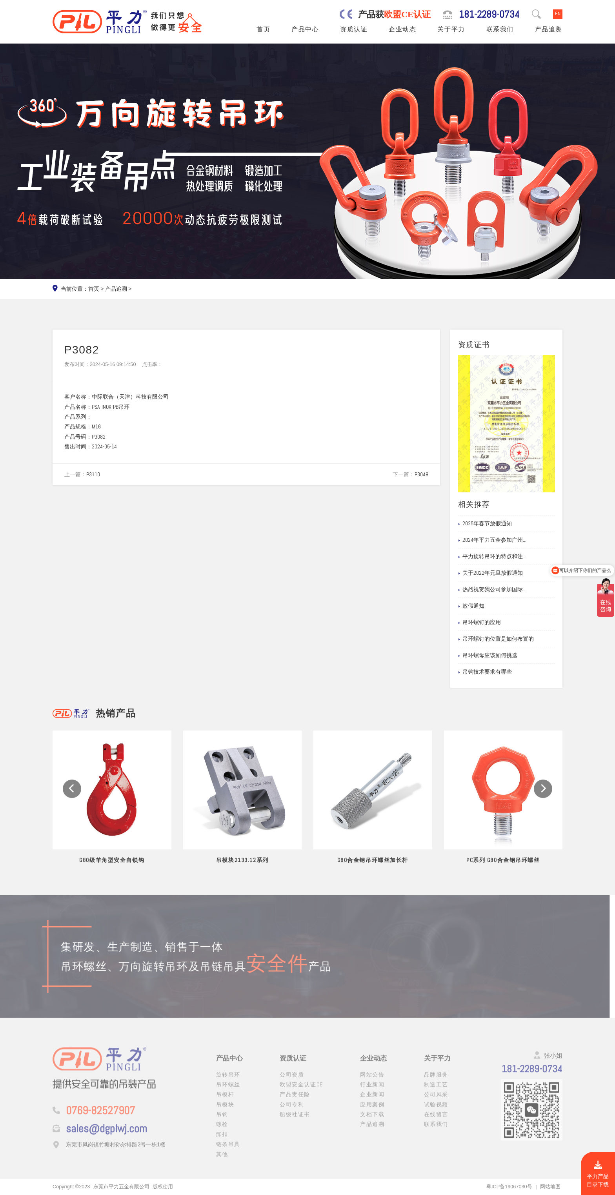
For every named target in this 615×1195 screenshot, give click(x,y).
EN (557, 14)
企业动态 (402, 29)
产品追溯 (548, 29)
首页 (263, 29)
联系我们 (500, 29)
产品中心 (305, 29)
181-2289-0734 (489, 14)
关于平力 (451, 29)
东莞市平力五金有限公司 (121, 1187)
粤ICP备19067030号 (509, 1187)
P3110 (93, 474)
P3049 (421, 474)
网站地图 (550, 1187)
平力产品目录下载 (598, 1174)
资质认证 (354, 29)
